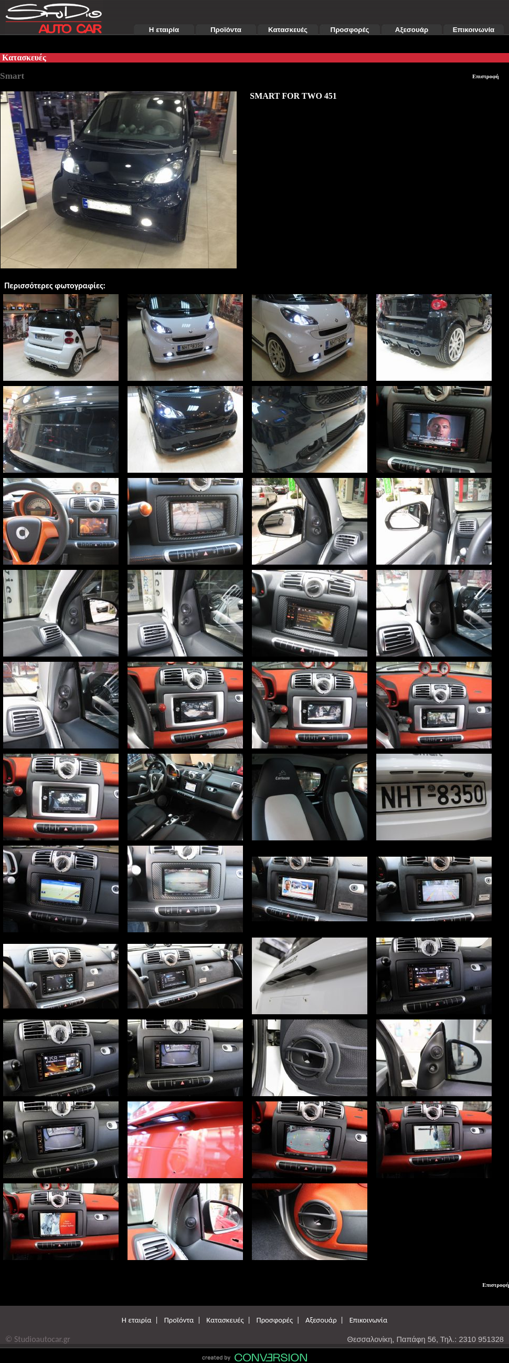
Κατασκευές (287, 30)
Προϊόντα (225, 30)
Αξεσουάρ (411, 30)
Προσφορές (350, 30)
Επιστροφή (485, 76)
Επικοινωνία (474, 30)
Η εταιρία (164, 30)
